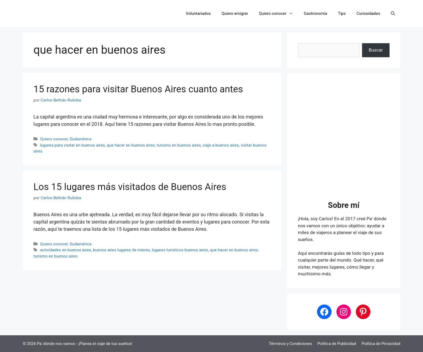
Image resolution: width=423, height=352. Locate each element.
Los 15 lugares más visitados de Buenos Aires (129, 186)
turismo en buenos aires (179, 145)
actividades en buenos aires (65, 250)
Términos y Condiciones (290, 343)
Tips (342, 13)
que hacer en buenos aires (131, 145)
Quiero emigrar (234, 13)
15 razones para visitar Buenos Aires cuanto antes (138, 89)
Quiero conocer (279, 13)
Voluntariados (198, 13)
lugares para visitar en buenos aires (72, 145)
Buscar (376, 50)
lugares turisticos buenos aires (180, 250)
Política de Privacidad (380, 343)
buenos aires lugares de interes (121, 250)
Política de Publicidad (336, 343)
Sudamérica (80, 139)
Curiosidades (368, 13)
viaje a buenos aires (221, 145)
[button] (393, 13)
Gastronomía (315, 13)
